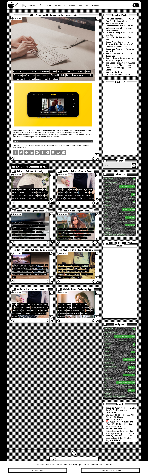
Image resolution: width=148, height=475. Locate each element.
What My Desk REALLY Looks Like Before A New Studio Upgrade (119, 438)
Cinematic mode (62, 130)
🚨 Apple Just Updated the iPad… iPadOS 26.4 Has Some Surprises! (119, 424)
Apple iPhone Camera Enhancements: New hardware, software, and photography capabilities (120, 27)
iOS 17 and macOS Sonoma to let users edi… (53, 15)
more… (16, 141)
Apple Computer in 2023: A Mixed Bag (119, 54)
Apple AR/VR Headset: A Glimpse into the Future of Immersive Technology (119, 44)
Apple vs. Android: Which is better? (120, 50)
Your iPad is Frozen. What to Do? (120, 38)
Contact (95, 5)
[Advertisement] (119, 119)
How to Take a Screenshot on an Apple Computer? (120, 59)
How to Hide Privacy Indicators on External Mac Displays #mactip (119, 431)
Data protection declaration (110, 471)
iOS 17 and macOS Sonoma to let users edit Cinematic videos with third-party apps (52, 145)
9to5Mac (22, 147)
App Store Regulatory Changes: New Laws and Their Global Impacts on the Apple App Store (121, 66)
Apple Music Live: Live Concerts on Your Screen (118, 73)
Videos (72, 5)
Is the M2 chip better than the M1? (119, 33)
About (48, 5)
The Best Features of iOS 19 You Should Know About (120, 19)
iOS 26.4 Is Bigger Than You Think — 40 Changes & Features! (120, 417)
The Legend (83, 5)
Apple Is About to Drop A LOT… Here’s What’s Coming (121, 408)
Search (134, 165)
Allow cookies (37, 471)
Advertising (60, 5)
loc (120, 209)
